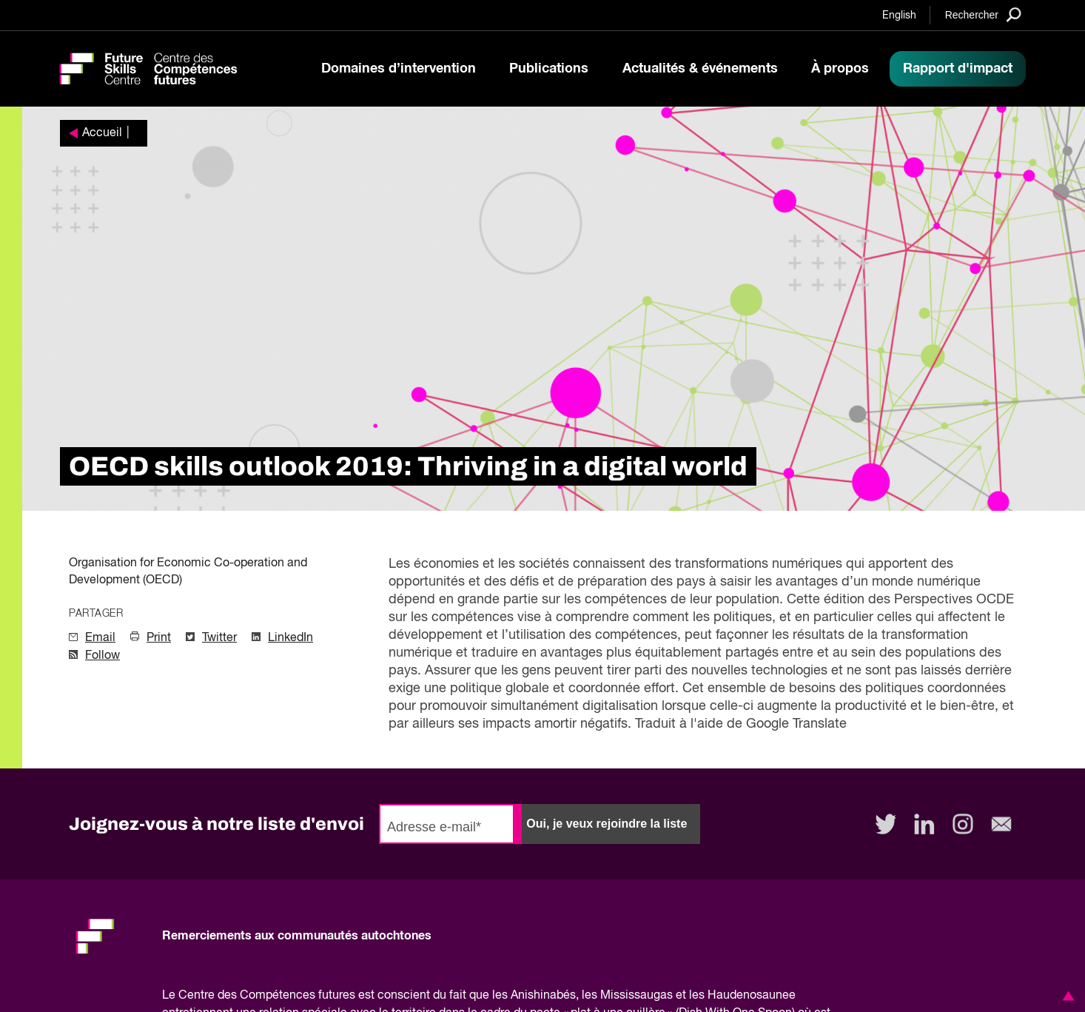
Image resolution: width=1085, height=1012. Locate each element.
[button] (1066, 996)
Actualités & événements (700, 69)
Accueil (102, 133)
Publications (548, 69)
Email (100, 638)
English (899, 15)
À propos (840, 69)
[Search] (983, 14)
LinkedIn (290, 638)
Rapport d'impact (957, 69)
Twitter (219, 638)
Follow (102, 656)
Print (159, 638)
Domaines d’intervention (398, 69)
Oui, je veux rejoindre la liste (606, 823)
